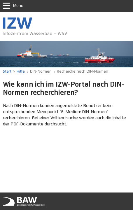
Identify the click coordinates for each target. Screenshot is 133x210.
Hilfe (21, 72)
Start (7, 72)
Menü (13, 6)
